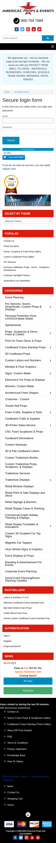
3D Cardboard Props (17, 353)
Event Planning (14, 297)
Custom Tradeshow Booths (21, 457)
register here (9, 169)
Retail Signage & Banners (21, 502)
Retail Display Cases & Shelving (24, 508)
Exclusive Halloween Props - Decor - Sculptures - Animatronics (27, 268)
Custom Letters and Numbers (23, 360)
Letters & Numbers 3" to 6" (16, 597)
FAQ (9, 736)
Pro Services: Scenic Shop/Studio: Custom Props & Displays (23, 306)
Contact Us (9, 241)
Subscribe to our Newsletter (17, 281)
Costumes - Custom (17, 399)
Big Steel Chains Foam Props (18, 608)
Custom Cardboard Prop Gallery (19, 257)
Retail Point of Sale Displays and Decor (25, 494)
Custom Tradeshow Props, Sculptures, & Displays (21, 465)
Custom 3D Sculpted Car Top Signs (23, 535)
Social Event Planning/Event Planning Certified (22, 579)
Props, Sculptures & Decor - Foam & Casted (22, 333)
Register (8, 641)
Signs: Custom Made (18, 373)
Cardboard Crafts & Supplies (22, 418)
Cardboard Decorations (19, 438)
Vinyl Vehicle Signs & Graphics (24, 549)
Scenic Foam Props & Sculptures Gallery (29, 718)
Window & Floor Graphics (20, 366)
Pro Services (10, 262)
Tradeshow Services (17, 473)
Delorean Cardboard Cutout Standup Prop (24, 602)
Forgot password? (12, 646)
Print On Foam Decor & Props (23, 340)
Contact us (13, 711)
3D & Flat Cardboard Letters (22, 451)
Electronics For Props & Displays (25, 379)
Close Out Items (11, 246)
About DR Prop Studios (19, 730)
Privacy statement (16, 749)
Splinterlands (13, 325)
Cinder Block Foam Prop (15, 613)
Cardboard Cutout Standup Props (25, 347)
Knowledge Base (16, 755)
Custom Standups (16, 444)
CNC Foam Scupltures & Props (24, 431)
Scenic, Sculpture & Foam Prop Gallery (22, 251)
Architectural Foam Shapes (21, 392)
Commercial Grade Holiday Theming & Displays (21, 516)
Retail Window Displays (19, 486)
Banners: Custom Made (19, 386)
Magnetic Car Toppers (18, 542)
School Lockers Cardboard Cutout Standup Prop (27, 618)
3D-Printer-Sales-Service (20, 425)
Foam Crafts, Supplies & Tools (23, 412)
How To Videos (15, 761)
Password (28, 130)
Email (28, 119)
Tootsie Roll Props (16, 405)
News (10, 786)
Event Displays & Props (19, 555)
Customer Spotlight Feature (17, 275)
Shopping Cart (15, 798)
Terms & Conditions (17, 743)
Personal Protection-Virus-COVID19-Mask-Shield (21, 317)
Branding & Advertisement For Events (23, 563)
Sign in (7, 635)
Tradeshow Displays (17, 479)
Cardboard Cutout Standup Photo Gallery (29, 724)
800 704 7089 (28, 21)
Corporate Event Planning (21, 571)
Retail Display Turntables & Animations (21, 526)
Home (7, 92)
